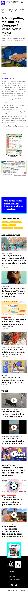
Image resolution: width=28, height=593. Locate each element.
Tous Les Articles (12, 9)
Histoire (8, 524)
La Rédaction (23, 590)
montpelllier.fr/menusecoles (16, 126)
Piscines (3, 253)
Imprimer (13, 35)
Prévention (9, 253)
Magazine (12, 574)
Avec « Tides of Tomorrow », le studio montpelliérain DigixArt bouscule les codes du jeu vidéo (13, 470)
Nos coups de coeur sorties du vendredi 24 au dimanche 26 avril (12, 414)
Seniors (3, 286)
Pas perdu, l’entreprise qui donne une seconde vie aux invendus (13, 352)
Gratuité (4, 225)
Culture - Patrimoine (7, 228)
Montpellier (12, 225)
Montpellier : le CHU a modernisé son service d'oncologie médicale (12, 380)
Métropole (5, 222)
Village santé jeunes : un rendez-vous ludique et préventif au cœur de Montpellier (13, 323)
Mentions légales (12, 590)
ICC (8, 463)
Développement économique (14, 347)
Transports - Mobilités (16, 222)
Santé (4, 75)
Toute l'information (14, 579)
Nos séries (12, 576)
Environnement (18, 228)
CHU (2, 375)
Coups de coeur (5, 409)
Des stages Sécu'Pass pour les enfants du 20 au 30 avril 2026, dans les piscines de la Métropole (13, 259)
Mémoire (3, 524)
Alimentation (4, 73)
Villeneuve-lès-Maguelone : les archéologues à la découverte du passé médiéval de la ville (11, 531)
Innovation (3, 347)
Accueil (3, 9)
